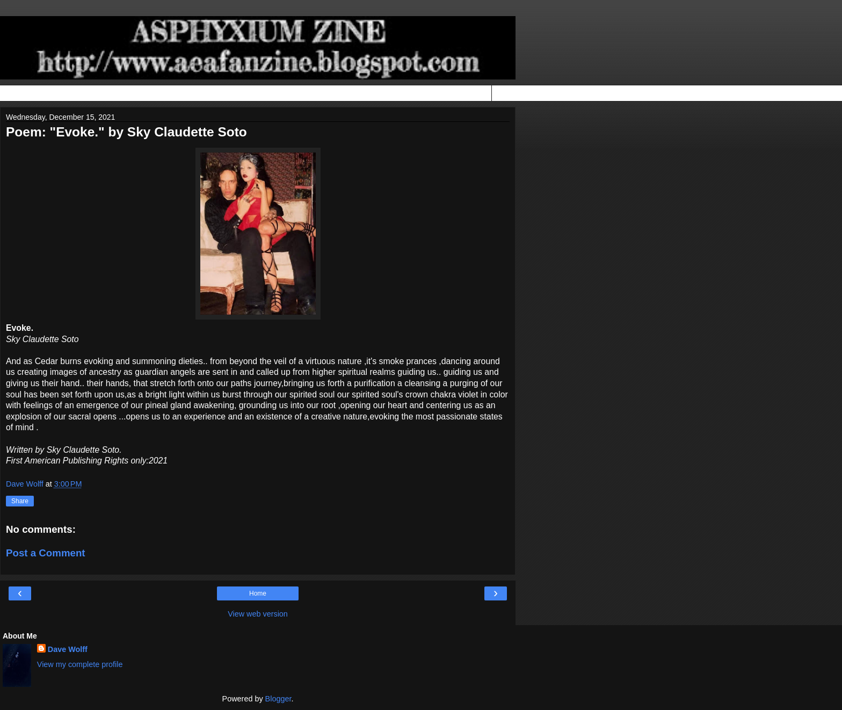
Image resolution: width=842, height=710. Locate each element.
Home (257, 593)
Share (19, 501)
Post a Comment (45, 553)
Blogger (278, 698)
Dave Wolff (68, 649)
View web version (258, 614)
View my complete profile (80, 664)
